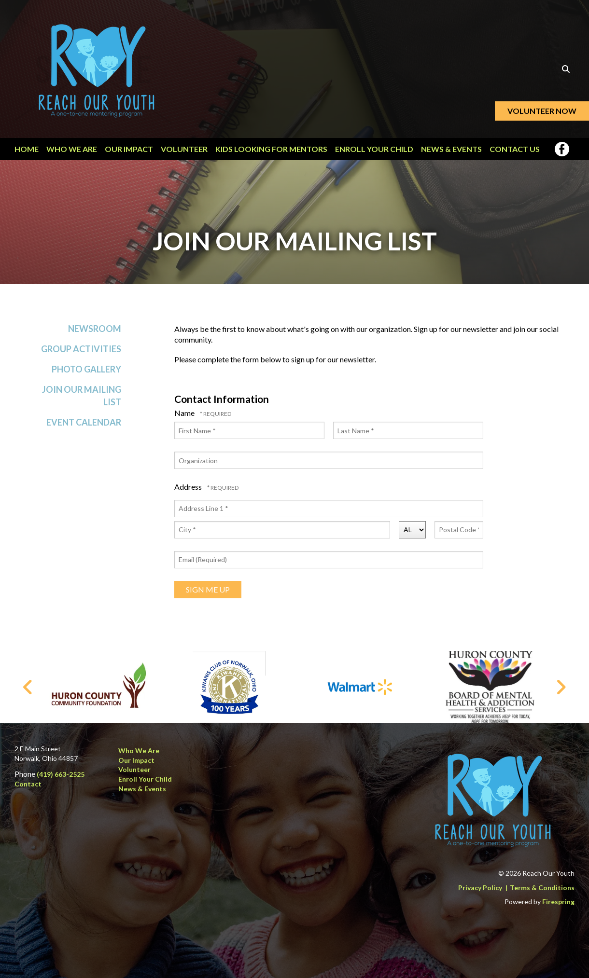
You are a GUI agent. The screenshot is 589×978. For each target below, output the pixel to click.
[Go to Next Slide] (561, 687)
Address (188, 490)
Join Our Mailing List (81, 399)
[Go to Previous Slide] (28, 687)
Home (26, 148)
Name (185, 416)
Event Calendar (83, 425)
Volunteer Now (541, 110)
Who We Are (71, 148)
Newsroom (94, 332)
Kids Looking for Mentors (271, 148)
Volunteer (184, 148)
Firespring (558, 901)
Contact (28, 784)
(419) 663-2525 (60, 774)
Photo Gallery (86, 373)
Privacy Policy (480, 887)
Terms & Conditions (542, 887)
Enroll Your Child (374, 148)
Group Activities (81, 352)
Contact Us (515, 148)
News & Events (451, 148)
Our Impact (129, 148)
